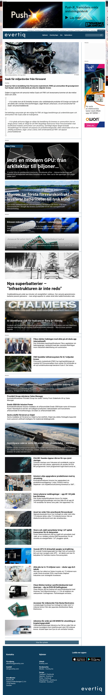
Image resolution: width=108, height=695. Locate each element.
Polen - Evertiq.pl (45, 676)
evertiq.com (47, 30)
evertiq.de (55, 30)
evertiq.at (30, 30)
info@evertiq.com (12, 667)
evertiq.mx (85, 30)
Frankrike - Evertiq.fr (46, 680)
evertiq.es (63, 30)
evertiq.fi (70, 30)
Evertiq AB (15, 35)
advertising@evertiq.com (15, 661)
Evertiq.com (43, 661)
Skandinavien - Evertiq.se (48, 678)
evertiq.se (101, 30)
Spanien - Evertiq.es (46, 674)
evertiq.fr (78, 30)
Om (61, 35)
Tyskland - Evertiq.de (46, 672)
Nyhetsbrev (68, 35)
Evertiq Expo (54, 35)
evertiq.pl (94, 30)
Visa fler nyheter (42, 640)
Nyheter (45, 35)
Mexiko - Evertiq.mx (46, 667)
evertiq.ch (38, 30)
